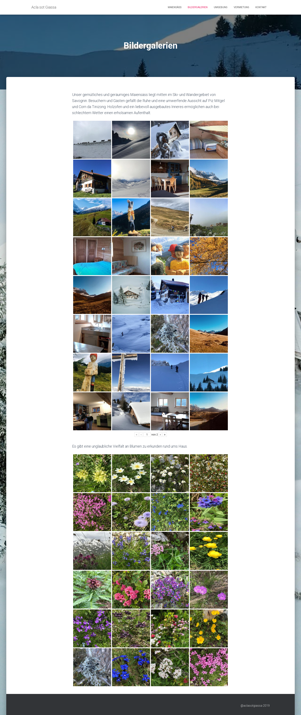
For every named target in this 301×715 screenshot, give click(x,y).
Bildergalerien (198, 7)
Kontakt (261, 7)
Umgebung (220, 7)
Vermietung (241, 7)
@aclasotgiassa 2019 (255, 705)
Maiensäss (174, 7)
